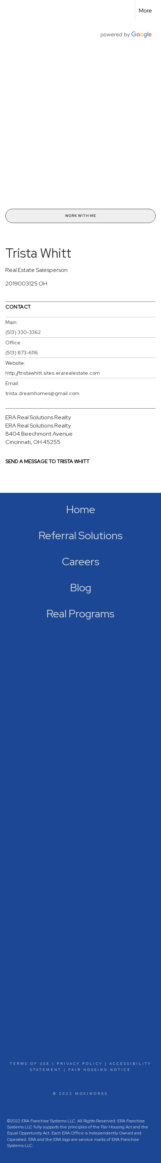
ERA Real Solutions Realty (38, 417)
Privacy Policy (80, 1064)
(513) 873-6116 (21, 352)
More (145, 10)
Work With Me (80, 215)
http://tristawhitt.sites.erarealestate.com (52, 373)
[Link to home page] (11, 10)
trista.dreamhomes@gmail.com (42, 393)
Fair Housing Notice (99, 1070)
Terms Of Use (30, 1064)
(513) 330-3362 (23, 332)
